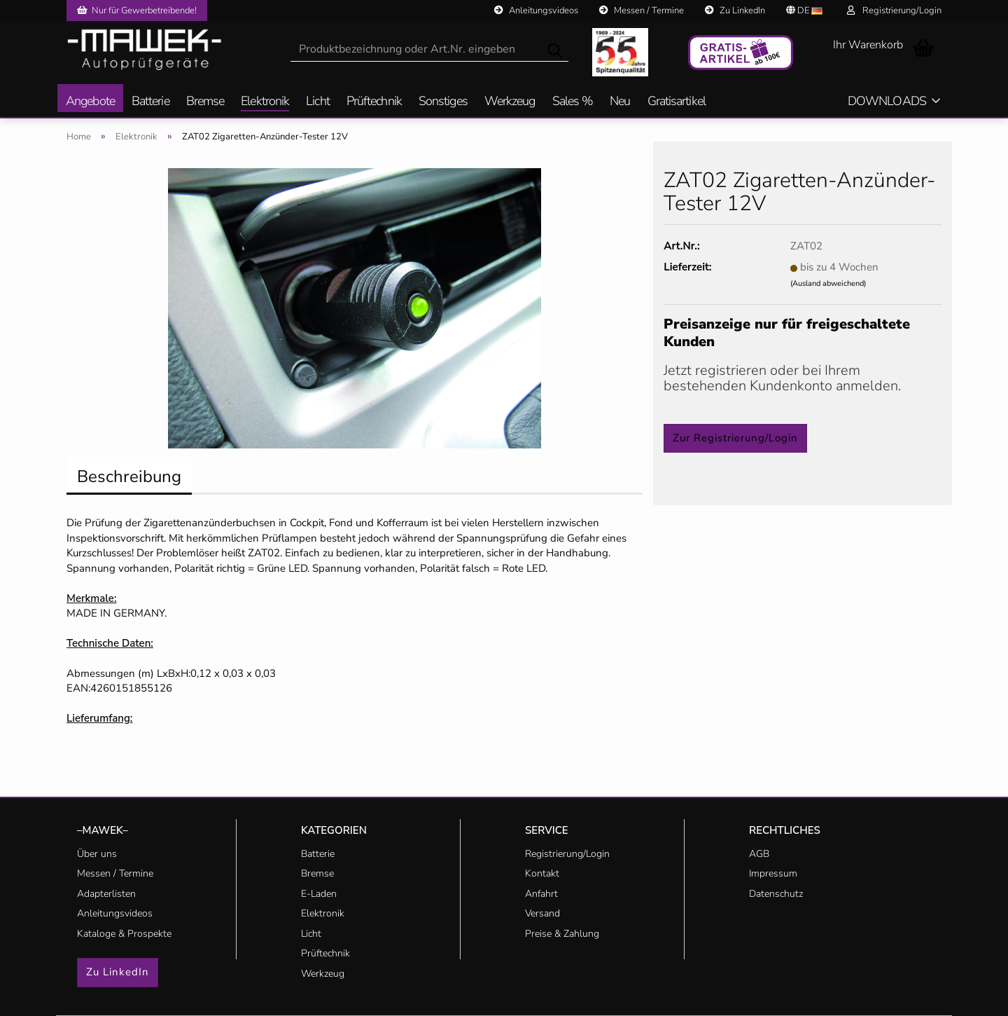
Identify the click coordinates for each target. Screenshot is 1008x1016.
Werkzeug (510, 102)
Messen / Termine (641, 10)
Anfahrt (541, 893)
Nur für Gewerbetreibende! (137, 10)
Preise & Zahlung (562, 933)
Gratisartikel (677, 102)
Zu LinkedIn (735, 10)
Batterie (150, 102)
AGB (759, 853)
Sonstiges (443, 102)
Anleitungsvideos (536, 10)
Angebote (90, 102)
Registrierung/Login (894, 10)
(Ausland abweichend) (828, 283)
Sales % (573, 102)
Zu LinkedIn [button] (117, 972)
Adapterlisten (106, 893)
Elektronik (265, 102)
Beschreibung (129, 476)
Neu (620, 102)
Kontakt (542, 873)
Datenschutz (776, 893)
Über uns (97, 853)
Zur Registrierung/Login (735, 438)
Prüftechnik (374, 102)
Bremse (205, 102)
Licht (318, 102)
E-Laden (319, 893)
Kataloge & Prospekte (124, 933)
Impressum (773, 873)
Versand (542, 913)
